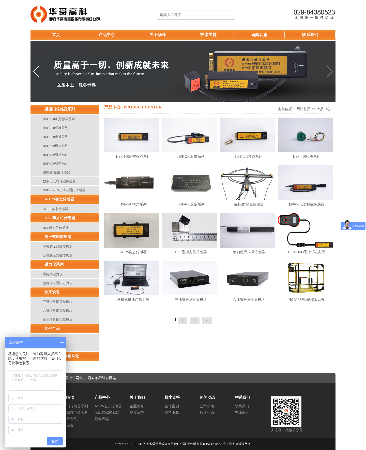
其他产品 (52, 329)
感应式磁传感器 (57, 237)
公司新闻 (207, 406)
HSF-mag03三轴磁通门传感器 (64, 190)
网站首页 (303, 109)
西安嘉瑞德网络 (240, 444)
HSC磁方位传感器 (59, 218)
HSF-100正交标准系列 (59, 119)
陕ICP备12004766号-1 (214, 444)
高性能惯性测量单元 (61, 356)
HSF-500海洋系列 (55, 154)
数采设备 (52, 292)
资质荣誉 (137, 412)
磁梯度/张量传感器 (56, 172)
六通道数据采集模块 (57, 311)
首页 (56, 35)
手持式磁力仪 (53, 274)
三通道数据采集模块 (57, 302)
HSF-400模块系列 (55, 146)
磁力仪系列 (54, 264)
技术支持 (208, 35)
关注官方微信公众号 (287, 430)
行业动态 (207, 412)
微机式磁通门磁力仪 (57, 283)
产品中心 (107, 35)
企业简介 (137, 406)
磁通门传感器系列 (59, 109)
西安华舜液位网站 (69, 378)
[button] (36, 71)
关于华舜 (157, 35)
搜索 (228, 15)
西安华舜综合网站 (102, 378)
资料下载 (172, 412)
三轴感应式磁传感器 (57, 255)
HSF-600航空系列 (55, 163)
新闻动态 (259, 35)
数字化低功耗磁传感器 (59, 181)
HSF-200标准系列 (55, 128)
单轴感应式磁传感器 (57, 246)
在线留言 (242, 412)
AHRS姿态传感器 (59, 199)
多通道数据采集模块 (57, 320)
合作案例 (172, 406)
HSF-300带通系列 (55, 137)
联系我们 (310, 35)
